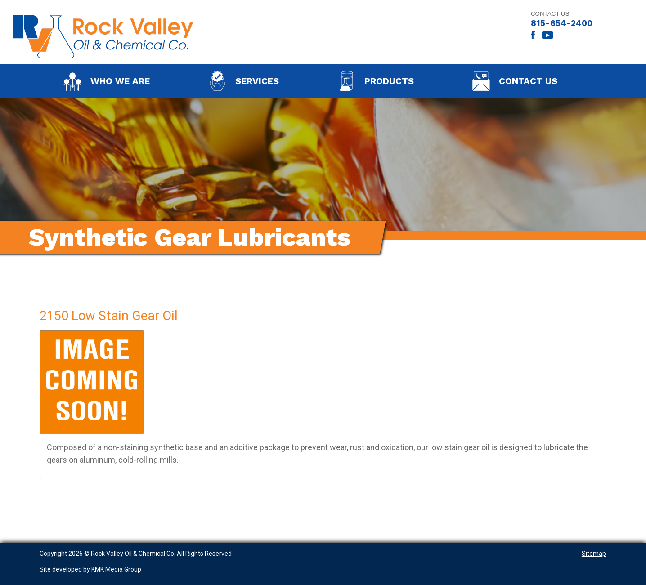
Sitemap (594, 553)
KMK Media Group (116, 569)
